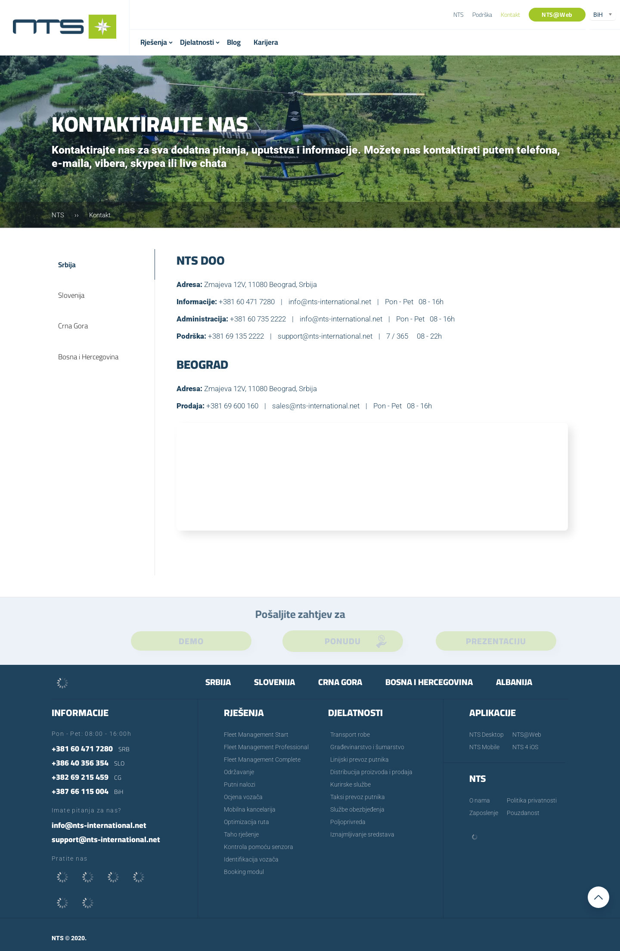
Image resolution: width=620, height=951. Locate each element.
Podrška (482, 14)
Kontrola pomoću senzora (258, 846)
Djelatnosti (197, 42)
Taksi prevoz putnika (357, 797)
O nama (479, 800)
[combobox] (266, 15)
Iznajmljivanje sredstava (362, 834)
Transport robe (350, 734)
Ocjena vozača (243, 797)
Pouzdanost (523, 812)
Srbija (67, 265)
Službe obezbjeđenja (357, 809)
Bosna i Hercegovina (90, 364)
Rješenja (153, 42)
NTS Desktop (486, 734)
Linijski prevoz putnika (359, 759)
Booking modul (244, 871)
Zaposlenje (483, 812)
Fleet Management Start (256, 734)
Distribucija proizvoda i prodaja (371, 772)
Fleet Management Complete (262, 759)
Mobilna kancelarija (250, 809)
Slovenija (72, 298)
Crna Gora (74, 331)
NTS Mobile (484, 747)
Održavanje (239, 772)
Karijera (266, 42)
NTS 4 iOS (525, 747)
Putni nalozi (239, 784)
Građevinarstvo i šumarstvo (367, 747)
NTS (458, 14)
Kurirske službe (350, 784)
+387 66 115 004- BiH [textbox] (253, 15)
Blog (234, 42)
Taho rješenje (241, 834)
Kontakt (510, 14)
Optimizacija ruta (246, 821)
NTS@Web (557, 14)
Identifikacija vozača (251, 859)
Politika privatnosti (532, 800)
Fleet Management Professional (266, 747)
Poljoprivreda (348, 821)
